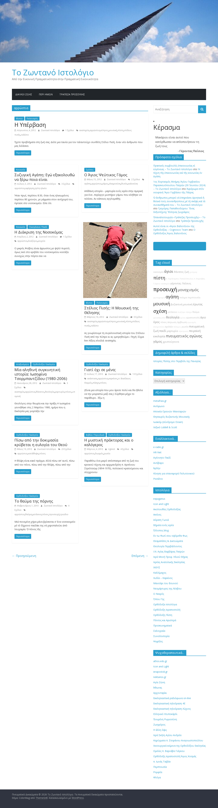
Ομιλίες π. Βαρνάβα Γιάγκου (169, 751)
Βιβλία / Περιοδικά (95, 434)
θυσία (124, 183)
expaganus (159, 498)
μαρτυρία (60, 391)
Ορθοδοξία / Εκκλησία (44, 364)
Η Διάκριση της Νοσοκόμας (38, 232)
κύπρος (104, 130)
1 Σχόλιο (68, 130)
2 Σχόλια (134, 179)
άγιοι (168, 271)
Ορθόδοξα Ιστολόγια (165, 604)
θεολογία (49, 391)
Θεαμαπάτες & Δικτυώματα (168, 541)
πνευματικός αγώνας (184, 335)
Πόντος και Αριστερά (164, 620)
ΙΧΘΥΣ (156, 567)
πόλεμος (177, 327)
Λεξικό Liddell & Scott (165, 427)
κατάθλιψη (33, 453)
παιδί (162, 331)
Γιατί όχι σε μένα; (100, 369)
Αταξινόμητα (22, 364)
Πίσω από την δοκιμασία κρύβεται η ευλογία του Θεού (40, 442)
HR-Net (157, 452)
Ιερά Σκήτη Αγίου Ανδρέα (167, 735)
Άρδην (156, 468)
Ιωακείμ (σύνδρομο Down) (168, 422)
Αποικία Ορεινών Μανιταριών (169, 411)
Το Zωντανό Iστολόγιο (53, 72)
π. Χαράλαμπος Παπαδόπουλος (179, 279)
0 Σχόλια (136, 317)
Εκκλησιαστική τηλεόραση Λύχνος (172, 708)
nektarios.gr (159, 677)
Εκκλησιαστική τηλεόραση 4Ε (169, 703)
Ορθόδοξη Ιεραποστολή (166, 609)
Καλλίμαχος (159, 572)
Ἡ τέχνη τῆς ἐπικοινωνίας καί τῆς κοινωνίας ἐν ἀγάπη (177, 173)
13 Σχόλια (135, 374)
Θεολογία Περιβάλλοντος (167, 546)
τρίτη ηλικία (40, 188)
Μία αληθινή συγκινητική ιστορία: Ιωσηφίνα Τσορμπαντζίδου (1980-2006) (40, 374)
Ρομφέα (157, 772)
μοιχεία (41, 241)
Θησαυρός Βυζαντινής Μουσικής (171, 416)
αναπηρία (84, 130)
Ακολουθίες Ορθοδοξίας (167, 509)
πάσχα (96, 382)
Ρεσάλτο (158, 478)
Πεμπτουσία (160, 766)
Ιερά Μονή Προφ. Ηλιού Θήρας (170, 556)
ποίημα (183, 297)
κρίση (182, 318)
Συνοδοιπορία (161, 636)
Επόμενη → (139, 556)
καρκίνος (113, 378)
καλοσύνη (133, 183)
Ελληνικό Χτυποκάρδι (165, 714)
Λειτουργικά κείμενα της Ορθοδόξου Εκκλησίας (179, 745)
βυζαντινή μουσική (181, 304)
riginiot (111, 449)
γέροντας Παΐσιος (180, 283)
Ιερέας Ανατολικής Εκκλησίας (169, 562)
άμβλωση (182, 322)
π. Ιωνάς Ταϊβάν (162, 761)
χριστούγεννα (171, 341)
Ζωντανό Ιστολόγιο (50, 130)
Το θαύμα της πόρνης (33, 501)
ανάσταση (92, 378)
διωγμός (99, 453)
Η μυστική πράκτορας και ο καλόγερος (108, 442)
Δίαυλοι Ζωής (23, 94)
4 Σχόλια (123, 449)
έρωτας (198, 304)
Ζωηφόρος (159, 724)
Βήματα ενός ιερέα (163, 525)
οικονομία (158, 272)
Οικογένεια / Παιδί (38, 227)
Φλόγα (157, 777)
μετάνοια (37, 514)
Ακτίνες (157, 514)
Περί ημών (46, 94)
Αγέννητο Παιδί (162, 457)
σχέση (160, 311)
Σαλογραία (159, 630)
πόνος (68, 391)
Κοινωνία (20, 169)
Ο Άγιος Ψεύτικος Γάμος (105, 174)
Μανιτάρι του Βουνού (165, 583)
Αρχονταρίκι (160, 692)
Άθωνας (157, 687)
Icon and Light (161, 504)
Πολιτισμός (32, 118)
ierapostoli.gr (160, 671)
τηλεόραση (183, 331)
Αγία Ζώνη (159, 682)
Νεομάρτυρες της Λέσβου (167, 588)
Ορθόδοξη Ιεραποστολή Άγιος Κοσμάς (174, 756)
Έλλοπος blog (161, 530)
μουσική (113, 130)
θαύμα (28, 514)
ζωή (186, 271)
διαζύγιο (32, 241)
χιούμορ (193, 272)
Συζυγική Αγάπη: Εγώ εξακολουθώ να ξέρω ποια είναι (44, 177)
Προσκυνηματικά (162, 625)
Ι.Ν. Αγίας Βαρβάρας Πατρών (169, 551)
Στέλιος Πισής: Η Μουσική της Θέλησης (111, 310)
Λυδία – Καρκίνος (163, 578)
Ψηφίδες (158, 641)
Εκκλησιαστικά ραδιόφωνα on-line (172, 698)
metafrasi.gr (160, 400)
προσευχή (54, 514)
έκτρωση (171, 322)
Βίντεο (19, 118)
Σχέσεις (90, 169)
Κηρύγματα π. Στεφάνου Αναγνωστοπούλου (178, 740)
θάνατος (40, 391)
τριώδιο (64, 514)
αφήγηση (29, 188)
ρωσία (107, 453)
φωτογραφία (159, 297)
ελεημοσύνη (115, 183)
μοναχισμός (188, 289)
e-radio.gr (158, 447)
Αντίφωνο (159, 406)
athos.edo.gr (160, 661)
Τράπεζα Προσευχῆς (72, 94)
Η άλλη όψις (160, 729)
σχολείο (169, 326)
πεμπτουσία (194, 297)
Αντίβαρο (158, 463)
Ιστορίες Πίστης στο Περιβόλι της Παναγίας (177, 361)
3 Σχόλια (64, 183)
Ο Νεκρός (158, 593)
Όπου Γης (158, 599)
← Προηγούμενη (24, 556)
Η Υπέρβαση (30, 124)
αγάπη (87, 183)
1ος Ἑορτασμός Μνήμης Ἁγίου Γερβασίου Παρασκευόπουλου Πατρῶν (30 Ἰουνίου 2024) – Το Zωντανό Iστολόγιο (179, 185)
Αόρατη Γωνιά (161, 519)
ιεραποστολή (193, 317)
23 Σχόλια (64, 449)
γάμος (105, 183)
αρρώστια (95, 130)
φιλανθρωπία (159, 318)
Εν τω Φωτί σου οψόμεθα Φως (170, 535)
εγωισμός (192, 322)
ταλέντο (25, 134)
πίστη (120, 130)
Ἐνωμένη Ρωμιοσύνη (165, 719)
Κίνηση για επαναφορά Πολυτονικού (173, 473)
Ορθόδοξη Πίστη (162, 615)
